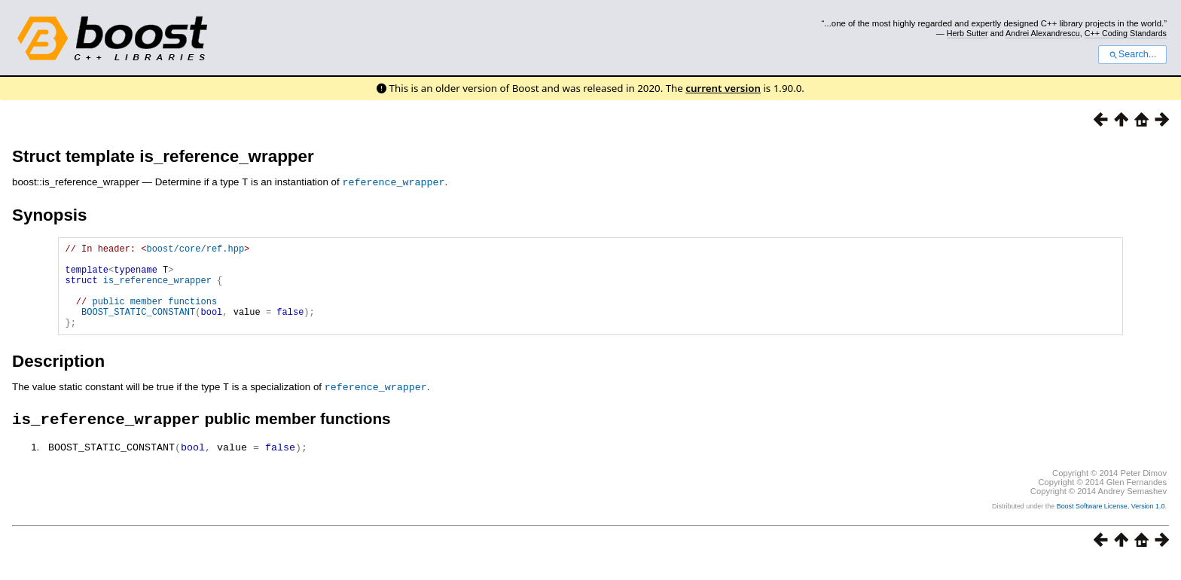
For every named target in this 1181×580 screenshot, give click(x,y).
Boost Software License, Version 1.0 (1111, 524)
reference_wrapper (393, 181)
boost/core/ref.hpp (195, 249)
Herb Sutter (967, 33)
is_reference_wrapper (157, 288)
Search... (1132, 54)
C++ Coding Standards (1126, 33)
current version (723, 88)
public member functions (154, 313)
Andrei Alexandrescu (1043, 33)
